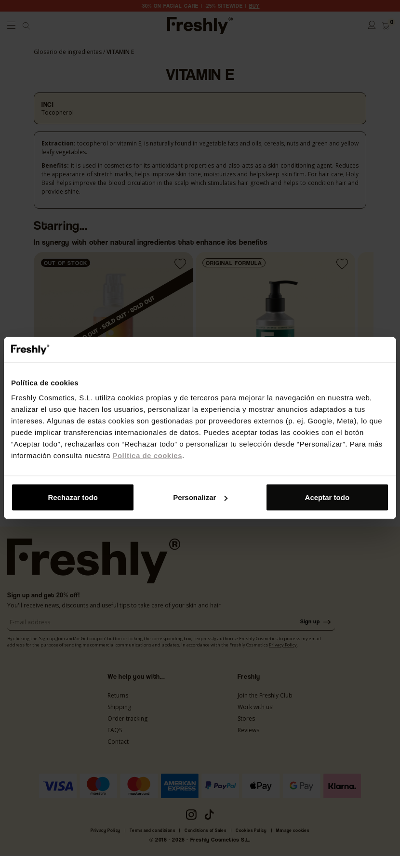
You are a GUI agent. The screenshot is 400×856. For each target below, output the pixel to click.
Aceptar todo (327, 497)
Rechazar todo (73, 497)
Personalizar (200, 497)
